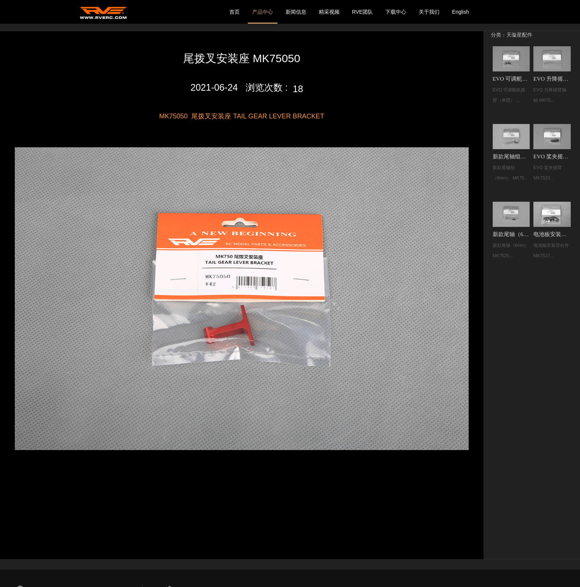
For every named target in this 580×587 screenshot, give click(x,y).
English (460, 12)
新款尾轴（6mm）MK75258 (511, 234)
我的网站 (103, 12)
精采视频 (329, 12)
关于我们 (429, 12)
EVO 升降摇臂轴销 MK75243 (551, 79)
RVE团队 (362, 12)
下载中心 (395, 12)
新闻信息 (296, 12)
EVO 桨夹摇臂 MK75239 (551, 157)
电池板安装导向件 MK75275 (551, 234)
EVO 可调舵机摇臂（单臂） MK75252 (511, 79)
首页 (234, 12)
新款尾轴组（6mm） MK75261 (511, 157)
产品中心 (262, 12)
